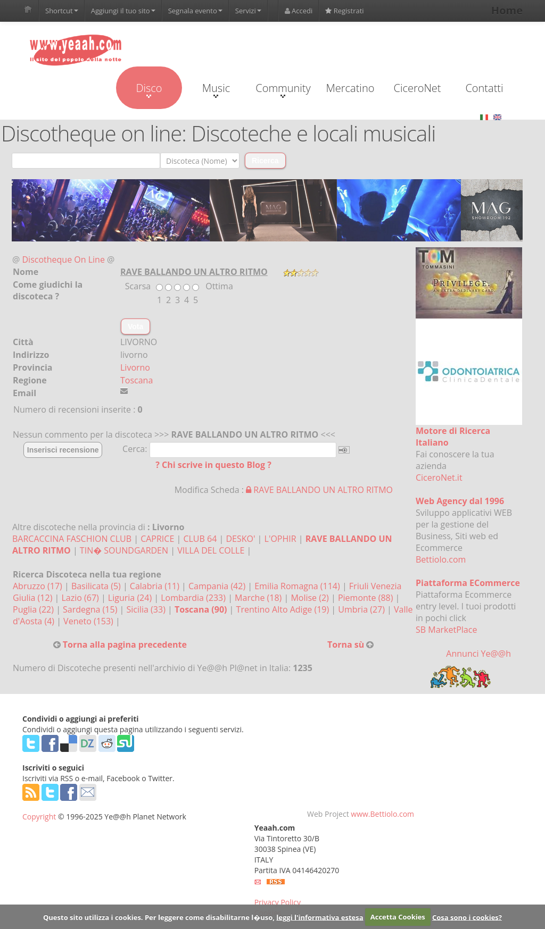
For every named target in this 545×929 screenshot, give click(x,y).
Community (282, 89)
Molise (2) (311, 598)
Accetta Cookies (397, 917)
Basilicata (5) (97, 586)
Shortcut (61, 10)
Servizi (248, 10)
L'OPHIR (280, 539)
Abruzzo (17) (38, 586)
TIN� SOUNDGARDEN (124, 550)
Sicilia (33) (147, 609)
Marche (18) (259, 598)
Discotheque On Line (63, 259)
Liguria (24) (131, 598)
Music (216, 89)
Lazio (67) (81, 598)
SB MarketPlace (446, 629)
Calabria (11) (155, 586)
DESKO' (240, 539)
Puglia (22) (34, 609)
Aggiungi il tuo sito (123, 10)
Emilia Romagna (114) (298, 586)
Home (507, 10)
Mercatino (350, 88)
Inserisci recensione (63, 450)
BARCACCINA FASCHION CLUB (71, 539)
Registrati (344, 10)
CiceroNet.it (439, 477)
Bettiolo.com (441, 559)
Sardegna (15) (91, 609)
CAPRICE (157, 539)
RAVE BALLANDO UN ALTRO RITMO (319, 490)
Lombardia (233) (194, 598)
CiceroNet (417, 88)
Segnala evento (195, 10)
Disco (149, 89)
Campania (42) (217, 586)
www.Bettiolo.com (382, 814)
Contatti (484, 88)
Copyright (39, 816)
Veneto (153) (89, 621)
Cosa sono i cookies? (467, 917)
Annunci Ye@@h (478, 653)
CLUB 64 (200, 539)
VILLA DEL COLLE (210, 550)
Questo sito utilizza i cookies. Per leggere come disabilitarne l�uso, (159, 917)
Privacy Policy (277, 902)
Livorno (135, 367)
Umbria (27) (362, 609)
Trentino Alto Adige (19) (284, 609)
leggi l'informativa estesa (319, 917)
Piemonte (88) (366, 598)
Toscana (136, 380)
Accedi (299, 10)
